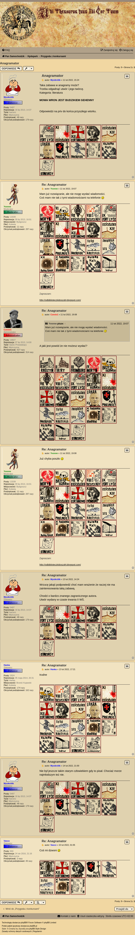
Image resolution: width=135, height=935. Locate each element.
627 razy (21, 350)
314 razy (29, 352)
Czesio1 (8, 330)
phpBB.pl (33, 926)
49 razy (29, 861)
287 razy (29, 229)
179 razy (29, 120)
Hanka (7, 665)
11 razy (20, 227)
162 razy (29, 690)
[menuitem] (6, 50)
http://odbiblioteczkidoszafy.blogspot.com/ (60, 300)
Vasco (7, 841)
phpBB (23, 923)
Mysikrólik (9, 97)
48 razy (20, 117)
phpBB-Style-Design (37, 929)
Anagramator (9, 63)
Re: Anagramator (54, 184)
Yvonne (7, 206)
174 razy (21, 688)
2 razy (20, 858)
